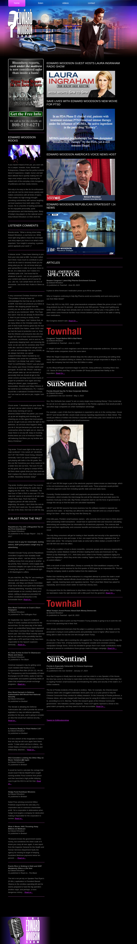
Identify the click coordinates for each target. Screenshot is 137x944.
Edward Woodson (20, 24)
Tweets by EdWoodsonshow (58, 720)
